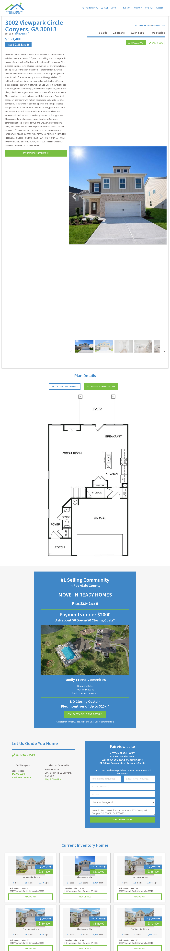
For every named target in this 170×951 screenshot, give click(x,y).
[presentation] (71, 359)
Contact (149, 8)
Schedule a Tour (136, 51)
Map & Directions (54, 787)
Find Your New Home (89, 8)
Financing (126, 8)
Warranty (138, 8)
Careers (159, 8)
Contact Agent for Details (85, 722)
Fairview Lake (20, 42)
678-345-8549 (156, 51)
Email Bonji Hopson (22, 785)
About (114, 8)
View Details (30, 905)
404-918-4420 (18, 782)
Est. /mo (16, 53)
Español (104, 8)
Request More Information (36, 161)
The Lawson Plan (141, 34)
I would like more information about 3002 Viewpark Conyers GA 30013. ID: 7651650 (122, 820)
